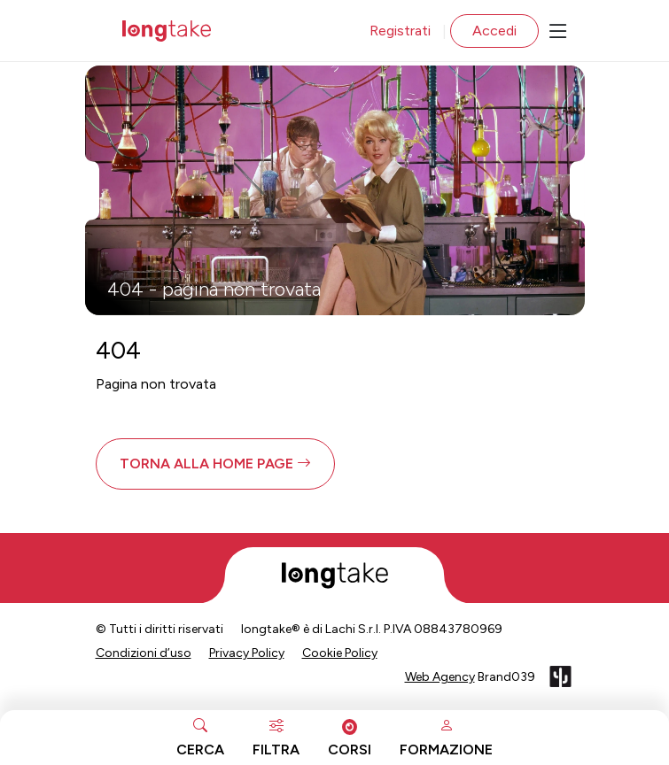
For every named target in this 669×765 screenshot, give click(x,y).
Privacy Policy (246, 653)
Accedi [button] (494, 30)
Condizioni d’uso (143, 653)
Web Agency (440, 676)
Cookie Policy (339, 653)
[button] (215, 464)
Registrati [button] (400, 30)
